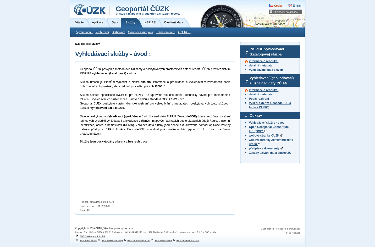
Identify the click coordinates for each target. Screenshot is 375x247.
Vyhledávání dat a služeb (266, 69)
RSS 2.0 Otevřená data (185, 240)
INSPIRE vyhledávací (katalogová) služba (267, 51)
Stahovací (118, 32)
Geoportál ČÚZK (148, 10)
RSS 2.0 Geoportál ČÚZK (90, 236)
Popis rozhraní (259, 98)
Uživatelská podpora (176, 232)
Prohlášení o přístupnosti (288, 229)
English (297, 5)
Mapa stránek (267, 229)
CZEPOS (184, 32)
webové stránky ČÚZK (265, 135)
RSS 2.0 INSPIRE (161, 240)
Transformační (165, 32)
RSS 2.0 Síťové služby (136, 240)
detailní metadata (260, 65)
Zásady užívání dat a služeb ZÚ (270, 152)
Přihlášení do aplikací (285, 12)
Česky (278, 5)
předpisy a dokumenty (266, 148)
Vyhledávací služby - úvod (267, 122)
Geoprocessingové (140, 32)
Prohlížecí (102, 32)
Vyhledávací (84, 32)
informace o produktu (263, 61)
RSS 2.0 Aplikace (86, 240)
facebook (191, 232)
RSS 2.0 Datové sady (110, 240)
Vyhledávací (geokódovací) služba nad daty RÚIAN (272, 80)
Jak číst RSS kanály (206, 232)
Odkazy (256, 115)
